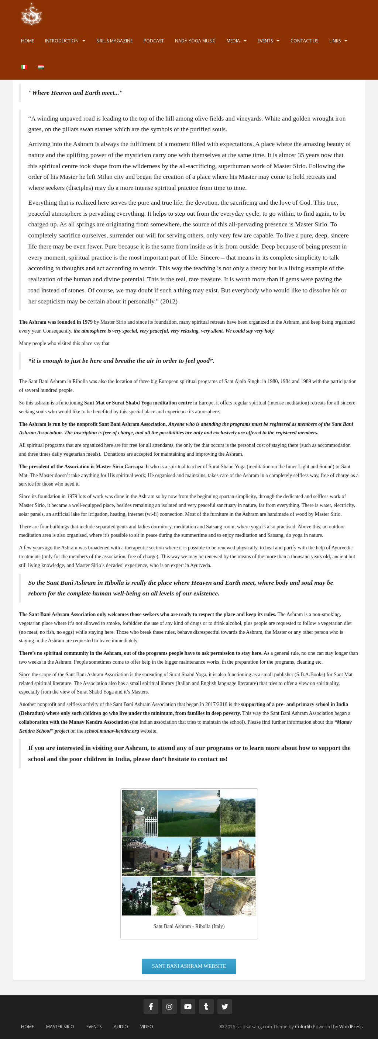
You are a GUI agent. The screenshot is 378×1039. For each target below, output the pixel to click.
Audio (121, 1027)
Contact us (304, 41)
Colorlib (303, 1027)
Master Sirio (60, 1027)
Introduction (62, 41)
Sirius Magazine (114, 41)
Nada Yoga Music (195, 41)
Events (265, 41)
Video (146, 1027)
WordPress (350, 1027)
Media (233, 41)
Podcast (154, 41)
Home (27, 41)
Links (335, 41)
